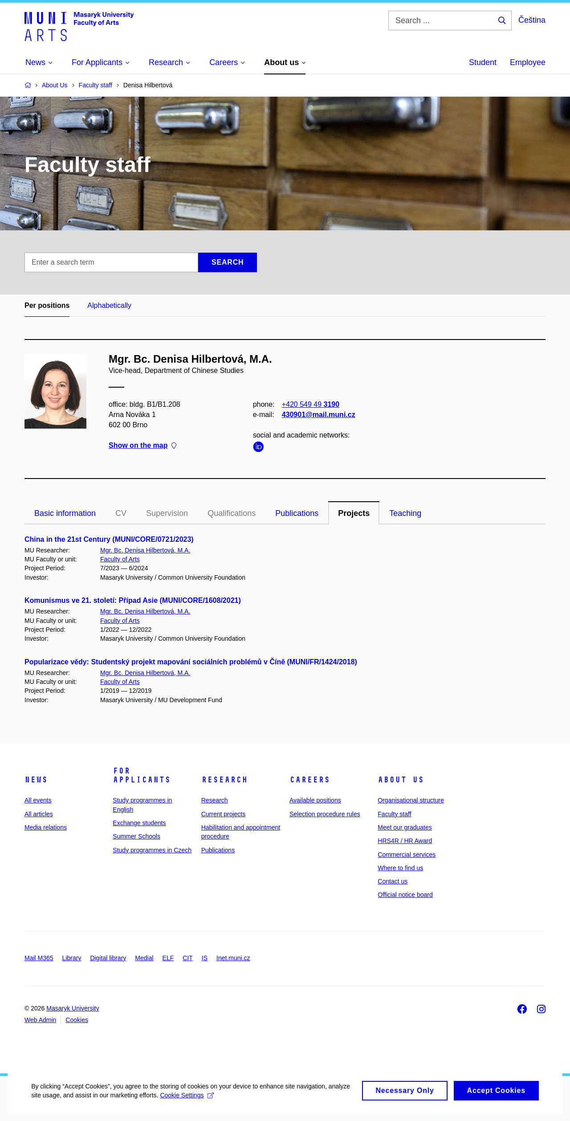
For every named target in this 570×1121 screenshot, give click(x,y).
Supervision (167, 513)
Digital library (108, 957)
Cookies (76, 1019)
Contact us (392, 881)
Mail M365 (38, 957)
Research (224, 780)
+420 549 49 (310, 404)
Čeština (532, 20)
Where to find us (400, 867)
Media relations (45, 827)
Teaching (405, 513)
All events (38, 800)
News (36, 780)
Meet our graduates (405, 827)
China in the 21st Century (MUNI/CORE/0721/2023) (109, 539)
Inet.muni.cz (233, 957)
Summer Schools (136, 836)
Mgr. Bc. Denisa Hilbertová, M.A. (145, 550)
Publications (296, 513)
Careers (309, 780)
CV (120, 513)
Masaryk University (72, 1008)
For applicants (142, 775)
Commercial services (407, 854)
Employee (528, 62)
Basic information (65, 513)
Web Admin (40, 1019)
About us (401, 780)
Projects (354, 513)
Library (71, 957)
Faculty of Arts (120, 559)
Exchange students (139, 822)
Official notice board (405, 894)
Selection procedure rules (324, 814)
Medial (144, 957)
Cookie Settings (210, 1103)
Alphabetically (109, 305)
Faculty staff (394, 814)
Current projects (223, 814)
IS (205, 957)
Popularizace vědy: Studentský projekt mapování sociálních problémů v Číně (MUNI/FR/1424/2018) (190, 662)
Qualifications (232, 513)
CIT (188, 957)
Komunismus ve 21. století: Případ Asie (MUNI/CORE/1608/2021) (132, 600)
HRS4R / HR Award (405, 840)
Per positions (46, 305)
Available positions (315, 800)
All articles (38, 814)
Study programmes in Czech (152, 850)
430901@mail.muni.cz (318, 414)
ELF (168, 957)
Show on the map (142, 446)
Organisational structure (411, 800)
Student (483, 62)
